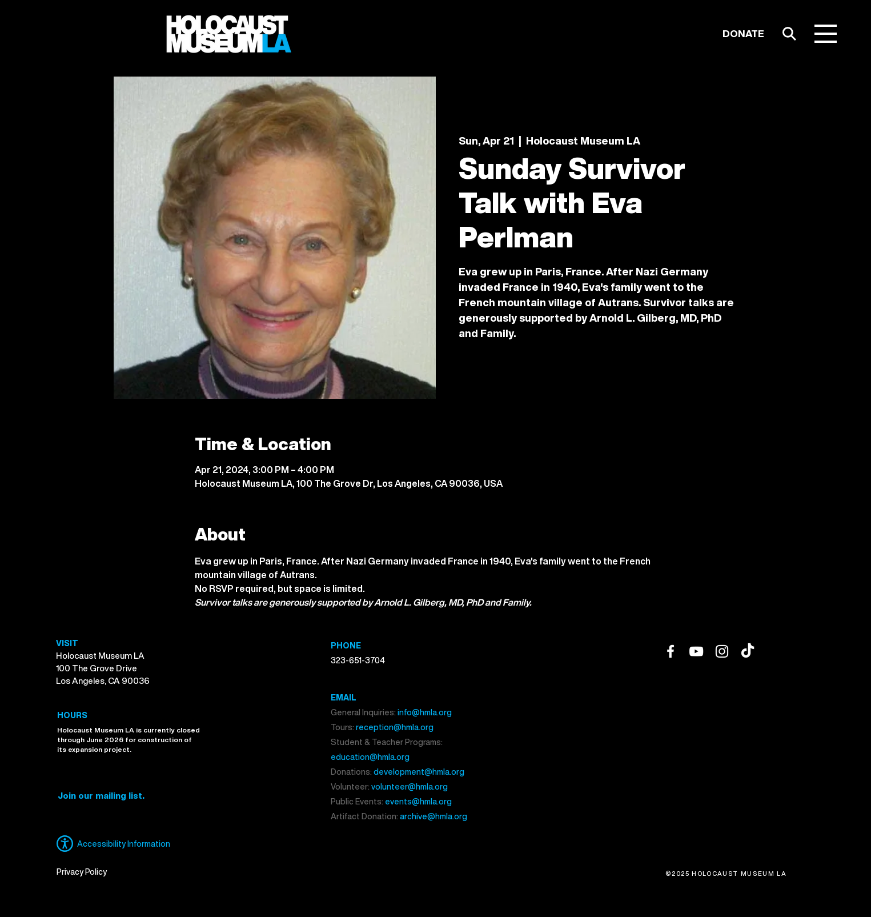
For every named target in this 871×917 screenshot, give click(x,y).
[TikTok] (747, 651)
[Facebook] (670, 651)
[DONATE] (743, 33)
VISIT (67, 643)
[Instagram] (721, 651)
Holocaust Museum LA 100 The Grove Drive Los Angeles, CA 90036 (103, 668)
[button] (825, 34)
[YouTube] (696, 651)
